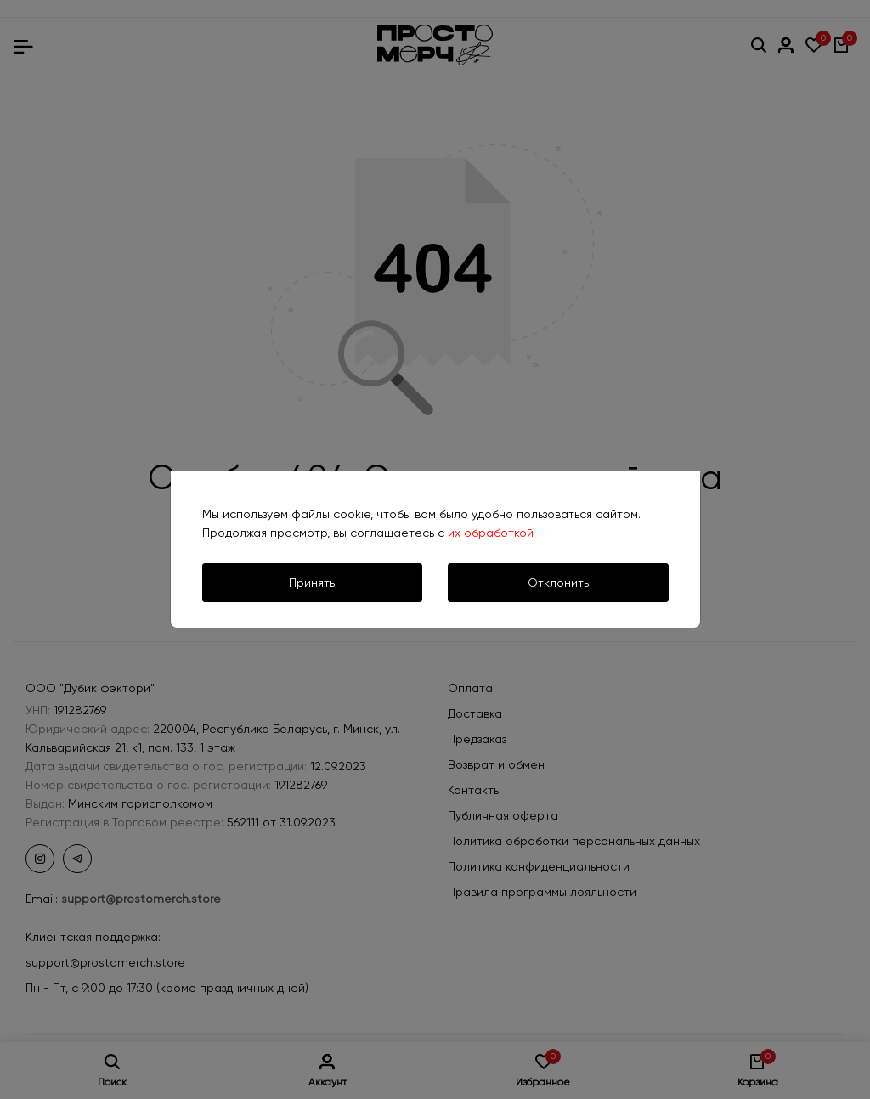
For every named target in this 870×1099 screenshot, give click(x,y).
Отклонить (558, 582)
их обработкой (491, 532)
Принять (312, 582)
